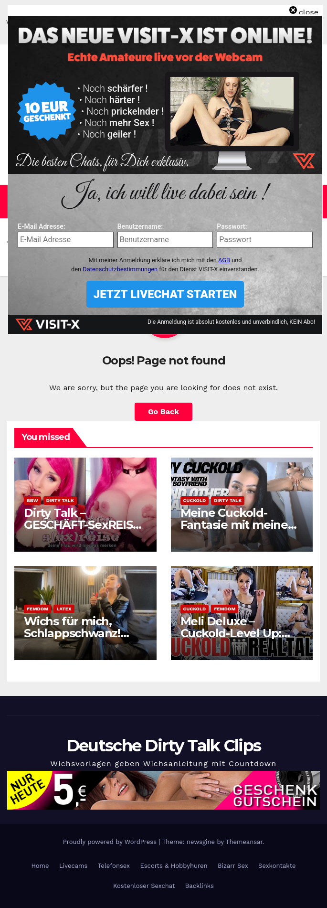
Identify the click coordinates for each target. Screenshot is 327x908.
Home (40, 865)
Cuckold (194, 500)
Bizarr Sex (233, 865)
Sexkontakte (277, 865)
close (308, 12)
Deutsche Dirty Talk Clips (163, 746)
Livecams (73, 865)
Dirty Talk (60, 500)
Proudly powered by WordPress (111, 841)
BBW (32, 500)
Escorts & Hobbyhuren (173, 865)
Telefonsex (114, 865)
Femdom (37, 608)
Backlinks (199, 885)
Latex (63, 608)
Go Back (163, 411)
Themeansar (244, 841)
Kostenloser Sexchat (144, 885)
